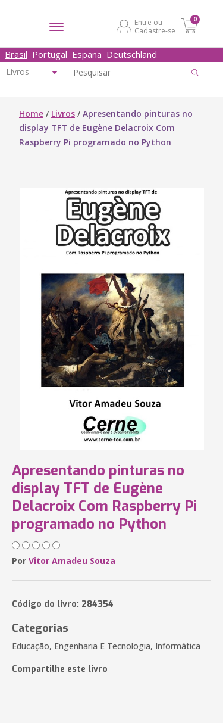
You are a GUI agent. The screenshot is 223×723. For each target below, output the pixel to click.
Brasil (16, 54)
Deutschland (131, 54)
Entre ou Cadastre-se (154, 26)
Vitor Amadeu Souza (72, 560)
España (87, 54)
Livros (63, 113)
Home (31, 113)
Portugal (49, 54)
